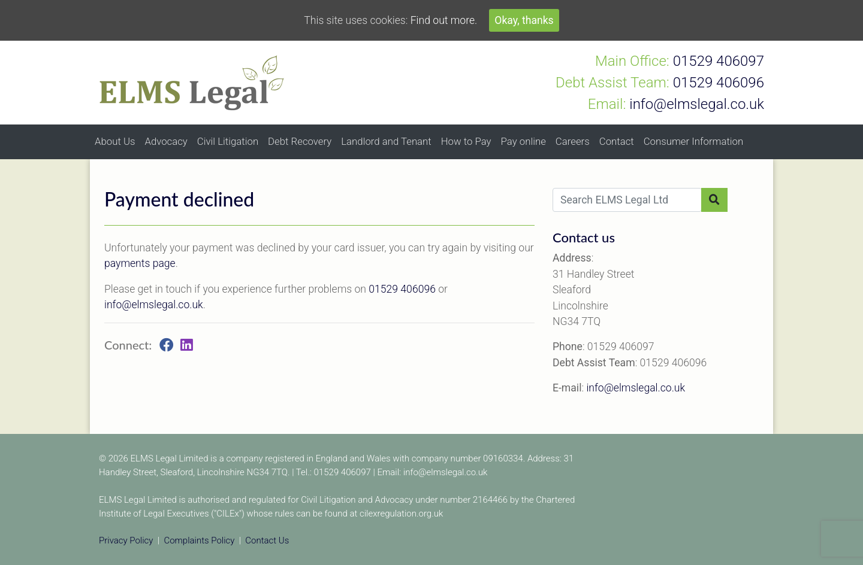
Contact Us (267, 540)
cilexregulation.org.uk (401, 513)
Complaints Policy (199, 540)
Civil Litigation (227, 141)
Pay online (523, 141)
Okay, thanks (523, 20)
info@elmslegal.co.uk (153, 305)
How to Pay (466, 141)
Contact (616, 141)
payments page (140, 263)
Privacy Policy (126, 540)
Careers (573, 141)
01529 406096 (402, 289)
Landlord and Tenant (386, 141)
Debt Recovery (299, 141)
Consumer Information (694, 141)
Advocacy (165, 141)
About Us (115, 141)
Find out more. (444, 20)
